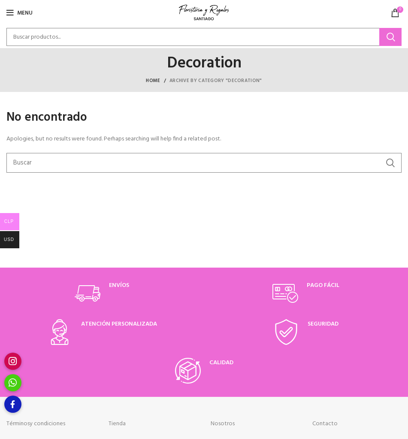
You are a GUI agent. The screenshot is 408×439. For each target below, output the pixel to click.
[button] (12, 404)
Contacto (325, 424)
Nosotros (223, 424)
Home (153, 80)
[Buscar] (204, 37)
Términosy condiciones (35, 424)
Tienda (117, 424)
